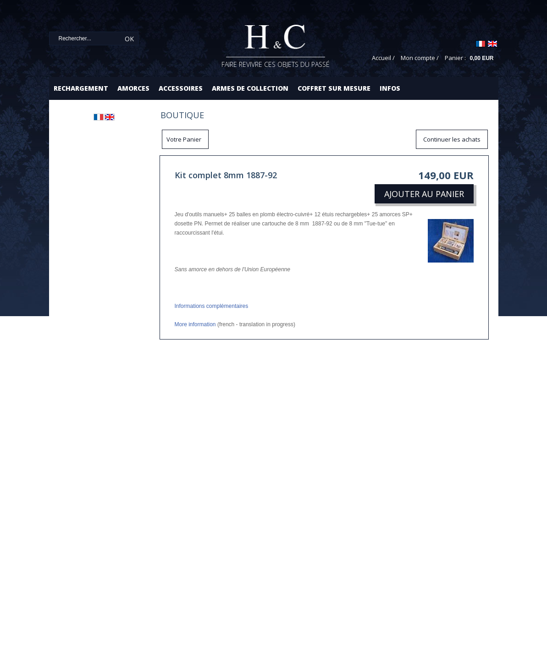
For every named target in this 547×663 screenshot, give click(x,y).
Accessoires (181, 88)
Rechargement (81, 88)
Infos (390, 88)
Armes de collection (250, 88)
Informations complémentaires (212, 306)
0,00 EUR (481, 58)
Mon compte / (420, 58)
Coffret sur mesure (334, 88)
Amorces (133, 88)
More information (195, 324)
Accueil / (383, 58)
